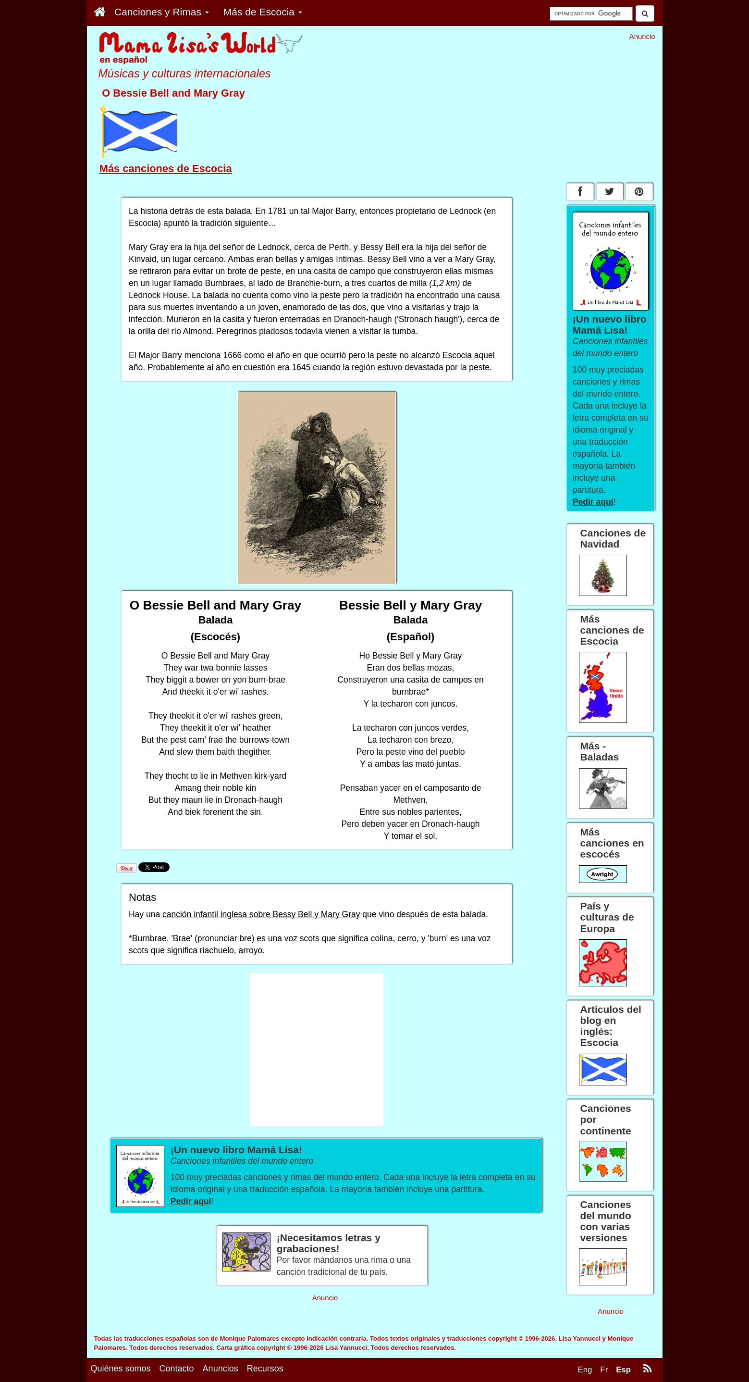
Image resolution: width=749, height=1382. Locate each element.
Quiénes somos (121, 1368)
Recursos (265, 1368)
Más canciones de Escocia (165, 168)
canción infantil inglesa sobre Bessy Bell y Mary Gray (261, 914)
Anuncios (220, 1368)
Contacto (177, 1368)
